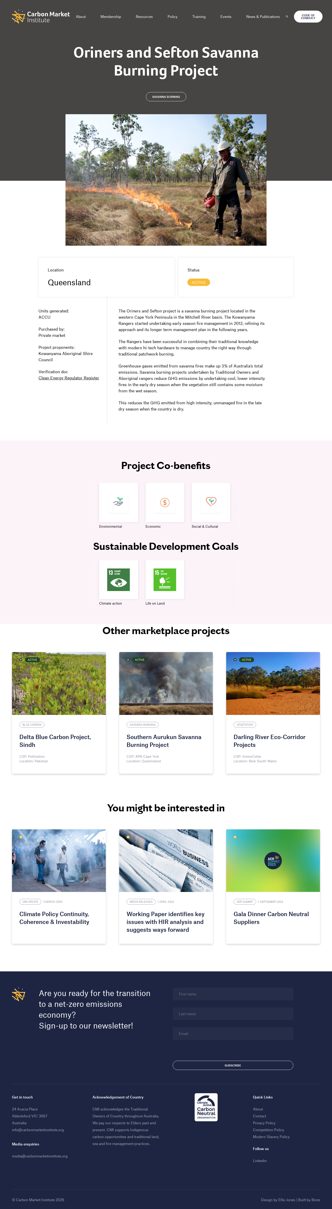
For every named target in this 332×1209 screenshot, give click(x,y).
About (82, 16)
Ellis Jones (285, 1199)
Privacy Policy (263, 1122)
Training (200, 16)
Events (227, 16)
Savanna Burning (143, 724)
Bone (314, 1199)
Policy (174, 16)
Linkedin (259, 1160)
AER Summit (244, 901)
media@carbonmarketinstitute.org (41, 1155)
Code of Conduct (309, 16)
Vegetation (244, 724)
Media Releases (141, 901)
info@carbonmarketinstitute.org (39, 1129)
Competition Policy (268, 1129)
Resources (145, 16)
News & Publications (264, 16)
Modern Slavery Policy (270, 1136)
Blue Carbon (33, 724)
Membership (112, 16)
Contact (259, 1115)
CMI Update (32, 901)
